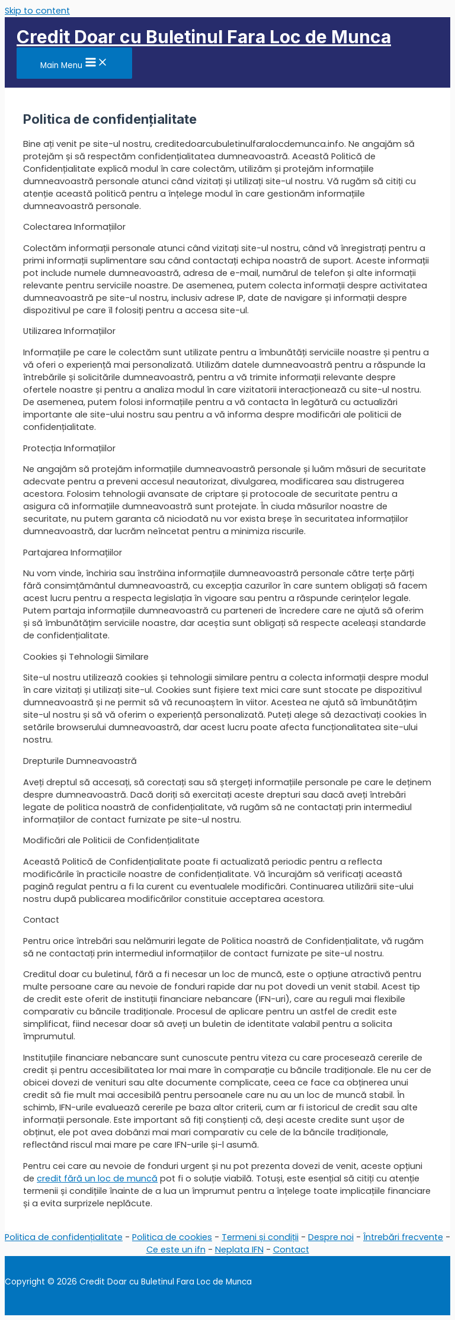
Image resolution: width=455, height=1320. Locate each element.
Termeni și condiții (260, 1237)
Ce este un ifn (176, 1249)
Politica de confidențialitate (64, 1237)
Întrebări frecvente (403, 1237)
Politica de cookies (172, 1237)
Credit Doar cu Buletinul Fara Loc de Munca (204, 36)
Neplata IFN (239, 1249)
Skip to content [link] (37, 11)
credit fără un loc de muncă (97, 1178)
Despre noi (331, 1237)
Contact (291, 1249)
